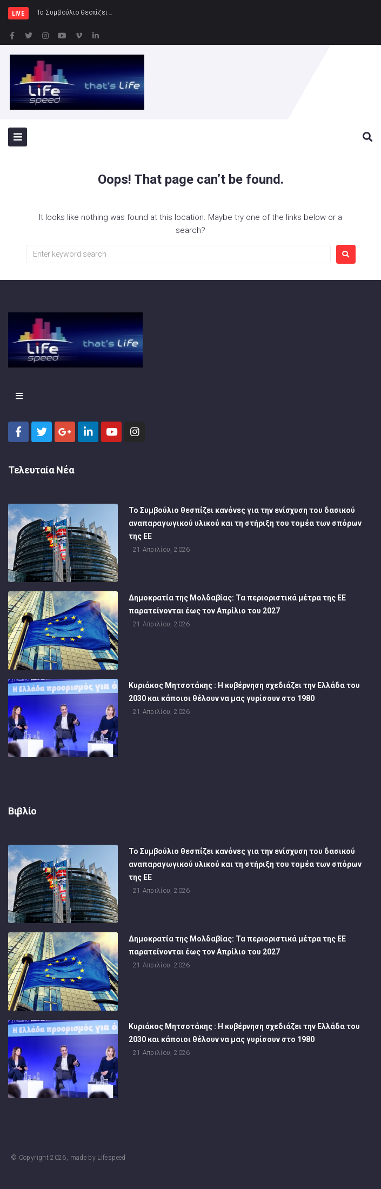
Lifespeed (111, 1157)
